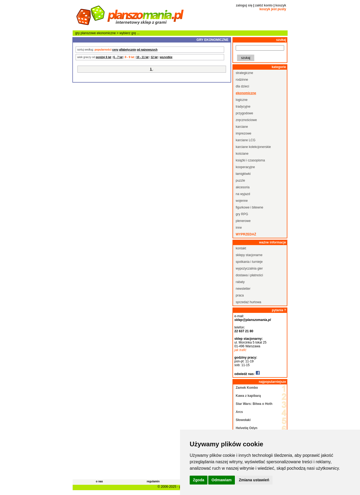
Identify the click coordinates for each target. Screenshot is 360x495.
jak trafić (240, 350)
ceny (115, 49)
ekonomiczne (106, 33)
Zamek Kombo (247, 388)
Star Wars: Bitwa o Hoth (254, 404)
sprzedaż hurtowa (248, 302)
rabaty (240, 282)
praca (240, 295)
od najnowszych (147, 49)
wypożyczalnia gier (249, 268)
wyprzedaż (246, 234)
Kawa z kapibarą (248, 396)
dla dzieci (242, 86)
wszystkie (166, 57)
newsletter (243, 289)
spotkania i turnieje (249, 262)
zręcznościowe (246, 120)
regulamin (153, 481)
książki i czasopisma (250, 160)
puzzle (240, 180)
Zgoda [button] (198, 480)
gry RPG (242, 214)
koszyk (280, 5)
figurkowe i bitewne (249, 207)
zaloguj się (244, 5)
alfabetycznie (127, 49)
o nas (99, 481)
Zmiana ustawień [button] (254, 480)
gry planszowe (85, 33)
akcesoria (242, 187)
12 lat (154, 57)
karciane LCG (245, 140)
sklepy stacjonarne (249, 255)
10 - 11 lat (142, 57)
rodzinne (242, 80)
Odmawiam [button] (221, 480)
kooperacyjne (245, 167)
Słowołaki (243, 420)
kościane (242, 153)
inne (239, 227)
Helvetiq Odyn (246, 428)
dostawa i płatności (249, 275)
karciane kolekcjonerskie (253, 147)
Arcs (239, 412)
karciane (242, 127)
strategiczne (244, 73)
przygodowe (244, 113)
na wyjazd (243, 194)
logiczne (242, 100)
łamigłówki (243, 174)
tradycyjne (243, 106)
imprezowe (243, 133)
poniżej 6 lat (103, 57)
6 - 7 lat (117, 57)
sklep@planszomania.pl (252, 320)
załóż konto (264, 5)
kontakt (241, 248)
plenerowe (243, 221)
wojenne (242, 201)
